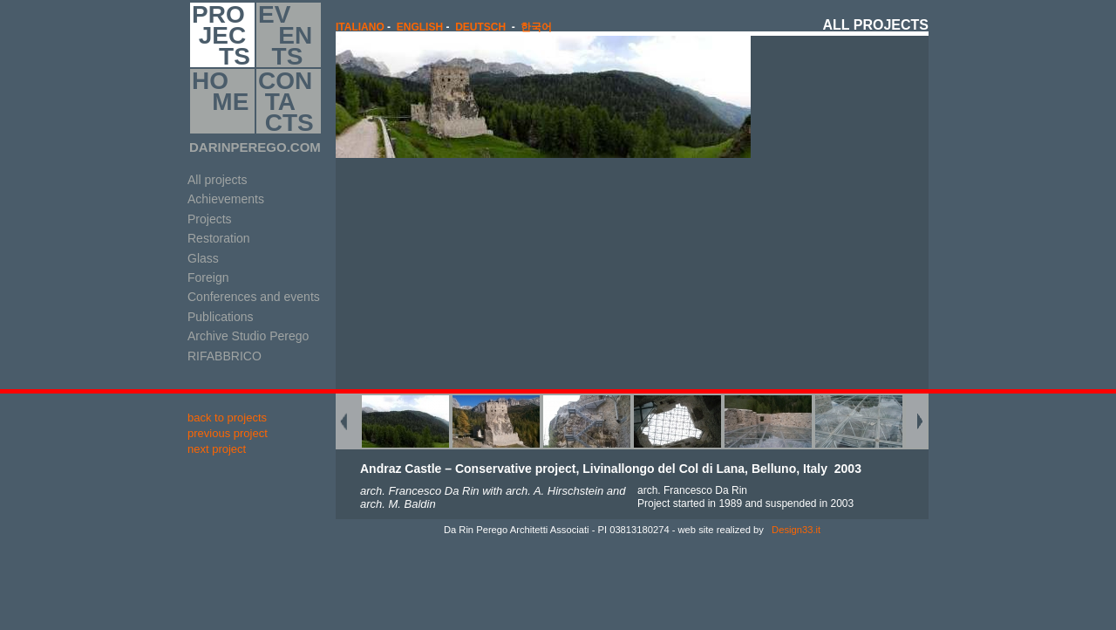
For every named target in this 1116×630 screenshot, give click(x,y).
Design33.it (794, 529)
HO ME (220, 101)
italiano (360, 27)
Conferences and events (253, 297)
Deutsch (480, 27)
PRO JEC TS (221, 35)
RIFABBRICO (224, 356)
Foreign (207, 277)
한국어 (536, 27)
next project (216, 448)
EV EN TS (285, 35)
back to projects (227, 417)
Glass (203, 258)
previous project (227, 433)
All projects (217, 180)
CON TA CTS (286, 101)
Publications (220, 317)
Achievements (225, 199)
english (420, 27)
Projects (209, 219)
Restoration (218, 238)
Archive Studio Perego (248, 336)
